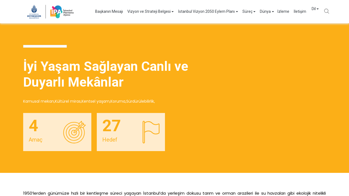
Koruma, (118, 101)
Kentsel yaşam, (96, 101)
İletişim (294, 11)
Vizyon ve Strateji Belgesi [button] (143, 11)
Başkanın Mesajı (104, 11)
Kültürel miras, (68, 101)
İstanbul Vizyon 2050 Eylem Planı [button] (201, 11)
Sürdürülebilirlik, (140, 101)
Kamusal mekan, (39, 101)
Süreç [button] (242, 11)
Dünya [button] (259, 11)
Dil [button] (308, 11)
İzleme (278, 11)
